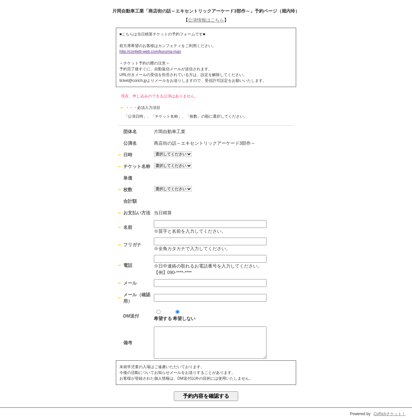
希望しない (184, 315)
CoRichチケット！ (390, 414)
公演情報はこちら (206, 20)
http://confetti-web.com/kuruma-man (150, 51)
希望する (163, 315)
